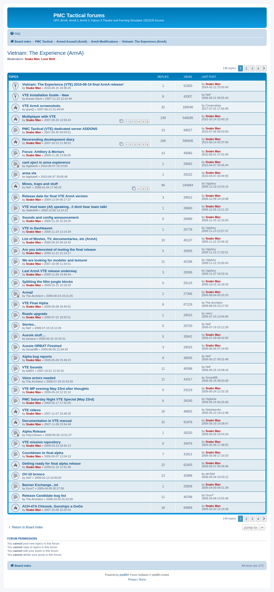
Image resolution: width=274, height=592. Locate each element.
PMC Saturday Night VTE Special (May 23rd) (58, 399)
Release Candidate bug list (44, 496)
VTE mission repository (41, 442)
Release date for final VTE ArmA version (55, 196)
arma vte (29, 173)
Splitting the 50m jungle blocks (47, 282)
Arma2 (27, 292)
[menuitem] (15, 34)
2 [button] (246, 68)
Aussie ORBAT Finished (42, 346)
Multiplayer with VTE (39, 116)
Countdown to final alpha (42, 453)
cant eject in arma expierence (46, 162)
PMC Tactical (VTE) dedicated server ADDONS (59, 129)
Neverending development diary (48, 139)
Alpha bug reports (37, 356)
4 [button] (258, 68)
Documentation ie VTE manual (47, 421)
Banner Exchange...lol (40, 485)
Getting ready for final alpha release (51, 463)
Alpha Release (34, 431)
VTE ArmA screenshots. (41, 106)
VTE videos (31, 410)
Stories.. (29, 324)
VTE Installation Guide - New (45, 95)
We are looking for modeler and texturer (54, 260)
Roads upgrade (34, 314)
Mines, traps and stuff (40, 184)
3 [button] (252, 68)
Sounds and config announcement (50, 217)
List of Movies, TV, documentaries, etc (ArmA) (59, 239)
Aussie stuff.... (34, 335)
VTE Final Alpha (35, 303)
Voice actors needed (38, 378)
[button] (264, 68)
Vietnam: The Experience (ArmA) (45, 53)
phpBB (123, 574)
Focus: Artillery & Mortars (43, 152)
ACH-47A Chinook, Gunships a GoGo (52, 506)
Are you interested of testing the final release (59, 250)
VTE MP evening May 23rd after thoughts (55, 389)
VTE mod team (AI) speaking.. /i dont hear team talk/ (64, 207)
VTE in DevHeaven (37, 228)
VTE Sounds (32, 367)
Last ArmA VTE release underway (49, 271)
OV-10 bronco (33, 474)
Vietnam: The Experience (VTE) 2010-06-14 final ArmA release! (73, 84)
